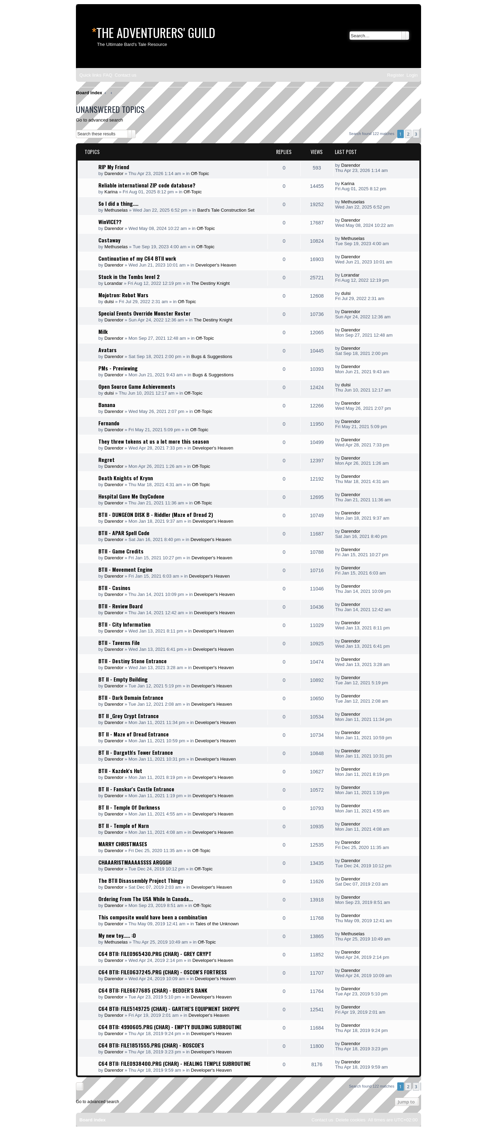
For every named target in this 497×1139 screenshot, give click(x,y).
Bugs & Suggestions (211, 356)
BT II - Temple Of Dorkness (129, 807)
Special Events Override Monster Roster (144, 313)
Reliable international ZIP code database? (146, 185)
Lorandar (114, 283)
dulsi (109, 301)
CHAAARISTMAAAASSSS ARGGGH (135, 862)
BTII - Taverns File (119, 642)
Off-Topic (200, 173)
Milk (103, 331)
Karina (111, 191)
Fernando (108, 423)
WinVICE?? (109, 222)
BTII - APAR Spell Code (123, 533)
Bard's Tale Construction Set (225, 210)
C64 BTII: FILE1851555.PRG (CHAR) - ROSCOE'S (151, 1045)
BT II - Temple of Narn (123, 825)
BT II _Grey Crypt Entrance (128, 716)
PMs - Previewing (118, 368)
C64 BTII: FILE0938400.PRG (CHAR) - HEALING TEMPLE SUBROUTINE (174, 1063)
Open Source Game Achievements (136, 386)
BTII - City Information (124, 624)
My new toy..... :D (117, 935)
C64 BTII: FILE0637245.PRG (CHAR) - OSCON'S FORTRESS (162, 972)
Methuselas (116, 210)
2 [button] (408, 134)
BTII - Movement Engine (125, 569)
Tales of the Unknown (217, 923)
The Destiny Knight (210, 283)
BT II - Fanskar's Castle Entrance (136, 789)
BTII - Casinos (114, 587)
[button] (420, 134)
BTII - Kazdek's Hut (120, 770)
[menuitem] (107, 75)
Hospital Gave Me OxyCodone (131, 496)
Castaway (109, 240)
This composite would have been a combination (152, 917)
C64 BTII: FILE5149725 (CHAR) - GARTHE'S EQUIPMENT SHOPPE (169, 1008)
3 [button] (416, 134)
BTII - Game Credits (121, 551)
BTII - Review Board (120, 606)
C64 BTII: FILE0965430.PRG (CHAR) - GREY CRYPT (155, 953)
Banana (106, 404)
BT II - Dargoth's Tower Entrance (135, 752)
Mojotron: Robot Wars (123, 295)
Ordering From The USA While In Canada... (145, 899)
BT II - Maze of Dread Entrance (133, 734)
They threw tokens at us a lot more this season (153, 441)
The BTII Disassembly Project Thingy (140, 880)
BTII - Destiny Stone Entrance (132, 661)
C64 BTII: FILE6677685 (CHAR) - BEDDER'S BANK (152, 990)
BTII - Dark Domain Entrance (130, 697)
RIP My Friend (113, 167)
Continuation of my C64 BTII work (137, 258)
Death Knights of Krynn (125, 478)
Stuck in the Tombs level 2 (129, 276)
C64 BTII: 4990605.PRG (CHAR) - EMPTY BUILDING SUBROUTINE (170, 1027)
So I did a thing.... (118, 203)
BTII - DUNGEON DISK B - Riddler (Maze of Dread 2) (155, 514)
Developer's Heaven (215, 265)
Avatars (107, 350)
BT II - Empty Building (123, 679)
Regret (106, 459)
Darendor (114, 173)
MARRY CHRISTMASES (122, 844)
